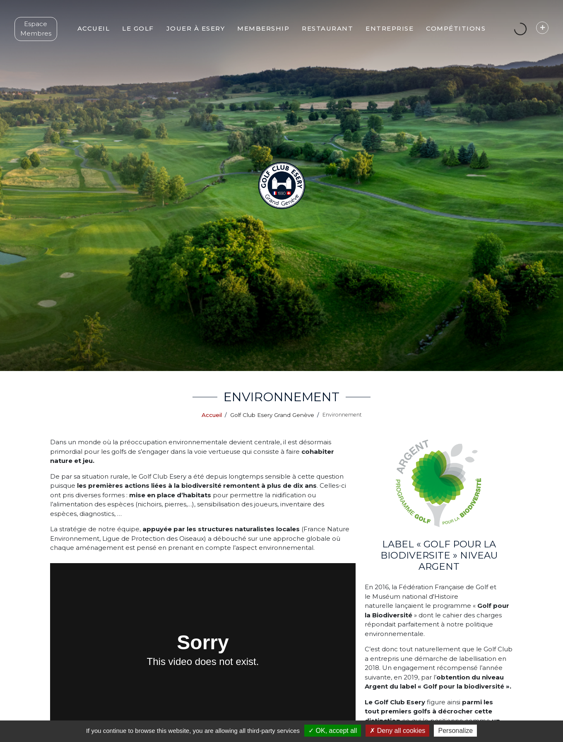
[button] (147, 35)
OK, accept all (332, 730)
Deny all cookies (397, 730)
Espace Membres (41, 35)
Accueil (212, 415)
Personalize (455, 730)
